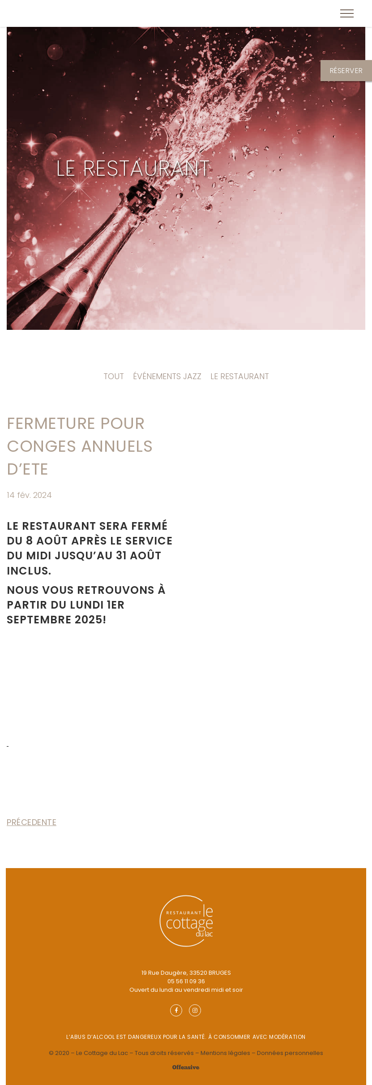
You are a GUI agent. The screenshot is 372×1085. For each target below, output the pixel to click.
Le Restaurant (133, 168)
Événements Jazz (167, 376)
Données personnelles (290, 1053)
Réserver (346, 70)
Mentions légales (225, 1053)
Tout (113, 376)
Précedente (31, 822)
